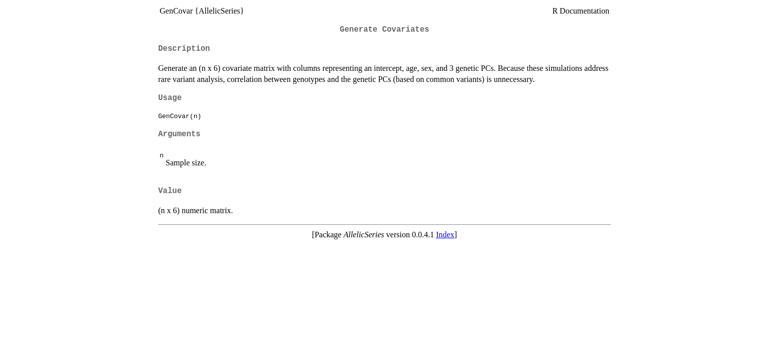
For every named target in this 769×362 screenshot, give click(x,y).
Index (445, 234)
